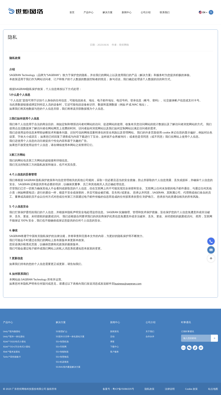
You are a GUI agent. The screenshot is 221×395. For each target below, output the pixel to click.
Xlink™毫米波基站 (11, 351)
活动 (112, 336)
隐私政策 (149, 388)
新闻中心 (127, 12)
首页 (72, 12)
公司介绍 (146, 12)
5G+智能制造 (62, 351)
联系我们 (165, 12)
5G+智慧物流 (62, 357)
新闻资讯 (114, 331)
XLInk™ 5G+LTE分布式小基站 (16, 346)
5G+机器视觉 (62, 362)
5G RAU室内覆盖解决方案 (68, 367)
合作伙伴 (150, 336)
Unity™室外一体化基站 (14, 336)
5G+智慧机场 (62, 341)
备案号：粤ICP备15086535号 (118, 388)
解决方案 (107, 12)
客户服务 (114, 351)
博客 (112, 341)
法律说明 (170, 388)
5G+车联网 (61, 346)
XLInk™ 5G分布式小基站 (14, 341)
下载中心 (114, 346)
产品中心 (88, 12)
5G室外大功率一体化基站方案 (70, 336)
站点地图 (213, 388)
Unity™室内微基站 (11, 331)
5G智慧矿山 (61, 331)
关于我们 (150, 331)
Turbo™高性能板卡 (12, 357)
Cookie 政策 (191, 388)
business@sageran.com (128, 283)
